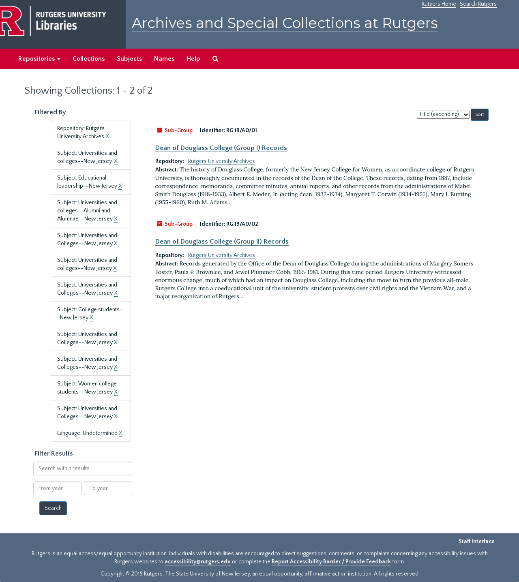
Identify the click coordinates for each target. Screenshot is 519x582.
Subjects (129, 58)
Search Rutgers (478, 4)
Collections (89, 58)
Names (164, 58)
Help (193, 58)
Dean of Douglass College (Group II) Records (222, 241)
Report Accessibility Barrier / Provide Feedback (331, 561)
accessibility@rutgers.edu (198, 561)
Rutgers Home (439, 4)
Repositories (39, 58)
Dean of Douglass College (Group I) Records (221, 148)
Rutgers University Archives (221, 161)
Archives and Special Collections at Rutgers (285, 23)
